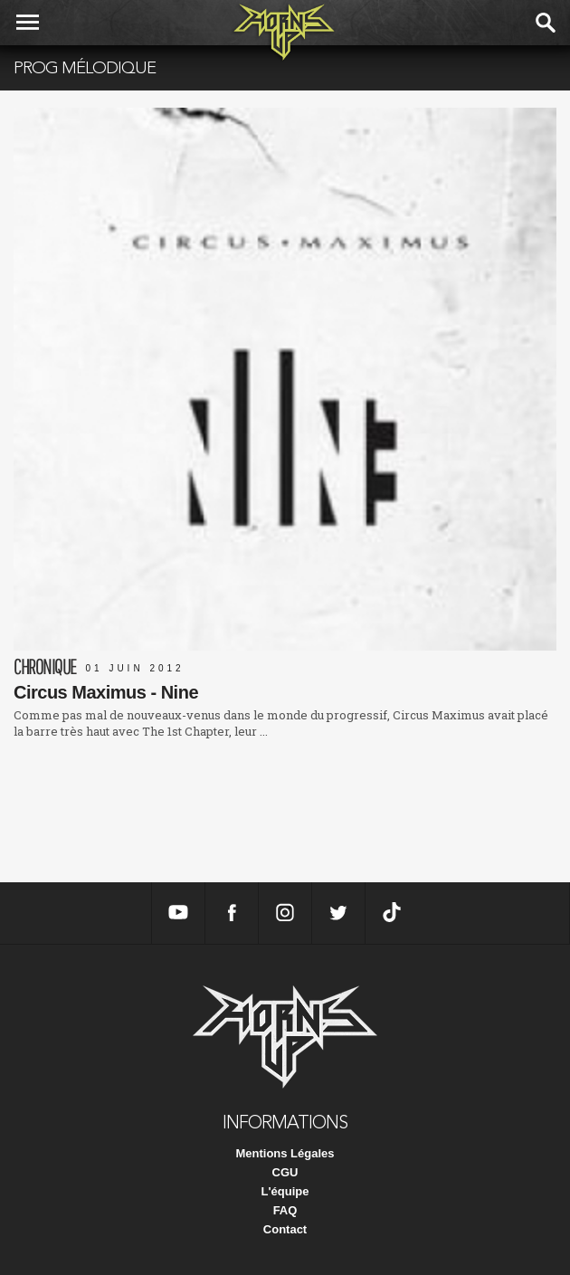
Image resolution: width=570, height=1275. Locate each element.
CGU (285, 1172)
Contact (285, 1229)
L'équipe (285, 1191)
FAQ (285, 1210)
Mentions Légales (284, 1153)
